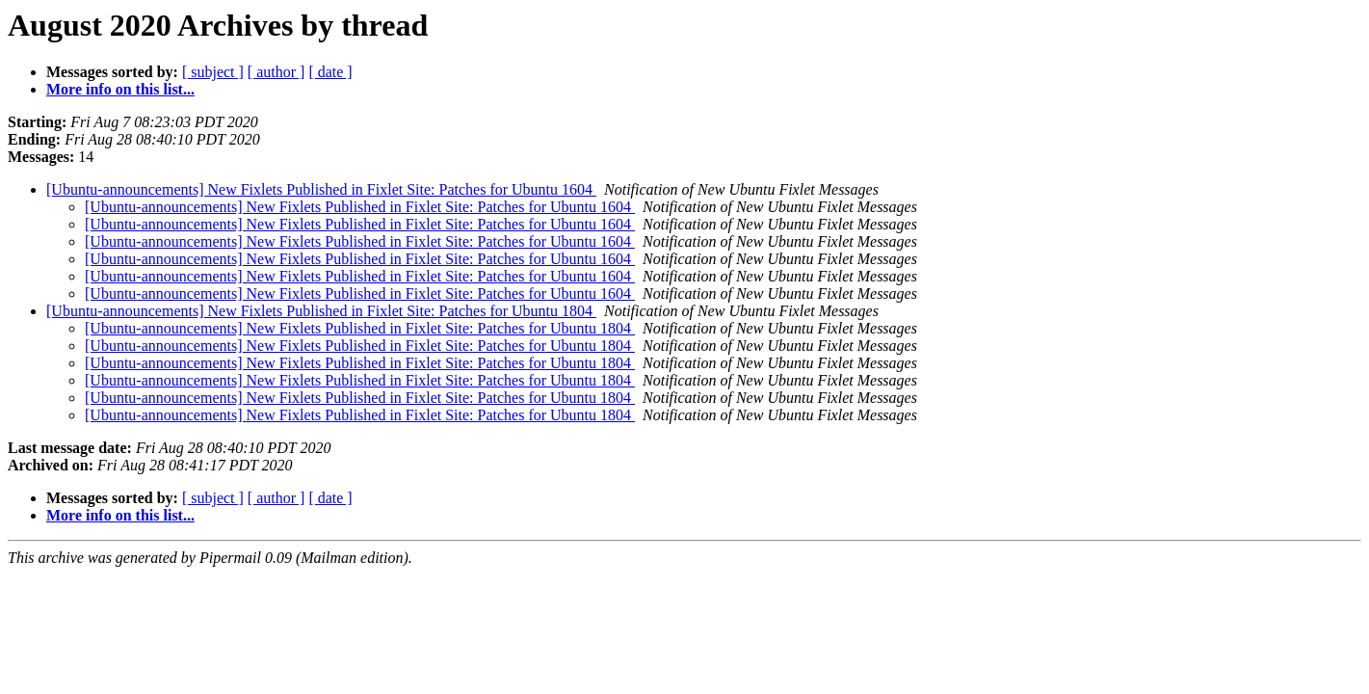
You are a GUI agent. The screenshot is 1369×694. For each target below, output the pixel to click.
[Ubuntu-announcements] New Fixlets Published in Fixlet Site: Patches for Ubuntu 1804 (321, 311)
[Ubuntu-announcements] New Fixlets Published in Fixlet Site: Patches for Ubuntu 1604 (321, 189)
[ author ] (276, 72)
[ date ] (330, 72)
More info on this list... (120, 89)
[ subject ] (213, 72)
